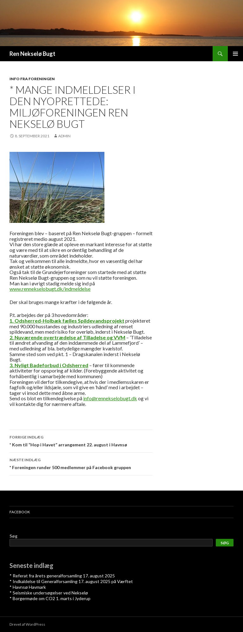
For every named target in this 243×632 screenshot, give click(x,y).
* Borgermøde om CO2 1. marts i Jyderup (49, 598)
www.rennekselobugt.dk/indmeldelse (49, 289)
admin (64, 136)
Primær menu (235, 53)
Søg (13, 536)
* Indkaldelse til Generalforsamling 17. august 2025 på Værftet (71, 581)
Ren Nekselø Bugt (32, 53)
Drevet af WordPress (27, 624)
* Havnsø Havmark (27, 587)
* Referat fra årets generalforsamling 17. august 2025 (62, 575)
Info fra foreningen (32, 78)
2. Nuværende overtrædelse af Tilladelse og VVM (67, 337)
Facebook (19, 512)
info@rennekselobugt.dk (110, 398)
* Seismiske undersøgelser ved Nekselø (48, 592)
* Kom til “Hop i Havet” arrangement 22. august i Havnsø (81, 440)
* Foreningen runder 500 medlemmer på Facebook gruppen (81, 463)
